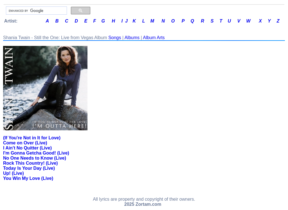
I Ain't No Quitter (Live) (27, 148)
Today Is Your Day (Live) (29, 168)
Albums (132, 37)
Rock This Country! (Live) (30, 163)
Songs (114, 37)
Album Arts (154, 37)
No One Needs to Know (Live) (34, 158)
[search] (36, 10)
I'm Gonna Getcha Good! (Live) (36, 153)
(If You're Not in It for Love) (31, 137)
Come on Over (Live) (25, 142)
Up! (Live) (13, 173)
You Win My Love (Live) (28, 178)
